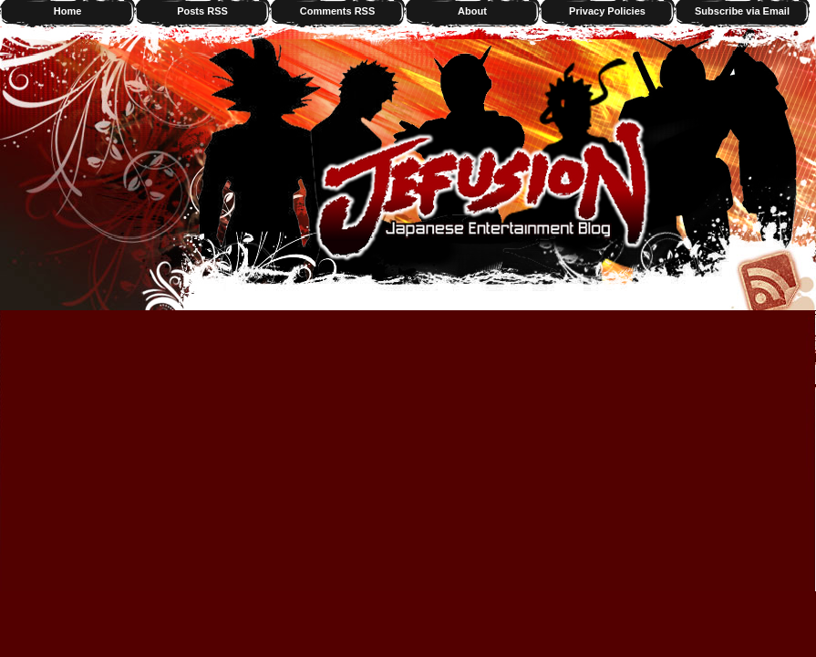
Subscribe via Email (742, 10)
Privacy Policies (607, 10)
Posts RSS (202, 10)
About (472, 10)
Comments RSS (338, 10)
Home (68, 10)
